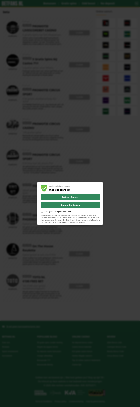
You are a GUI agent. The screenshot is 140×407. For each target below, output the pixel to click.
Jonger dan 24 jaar (70, 205)
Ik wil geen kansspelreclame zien (56, 211)
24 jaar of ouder (70, 197)
